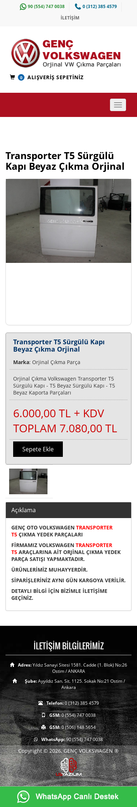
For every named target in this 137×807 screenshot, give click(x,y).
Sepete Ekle (38, 449)
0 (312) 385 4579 (95, 6)
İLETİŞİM (70, 18)
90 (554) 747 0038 (41, 6)
